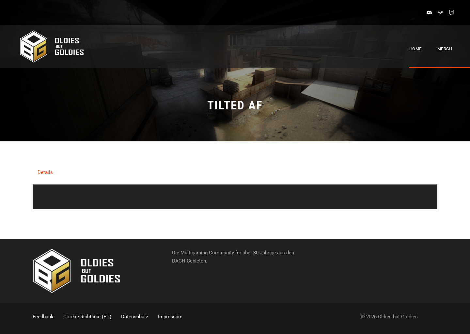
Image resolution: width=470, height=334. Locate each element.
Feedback (43, 317)
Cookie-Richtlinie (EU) (87, 317)
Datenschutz (134, 317)
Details (45, 172)
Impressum (170, 317)
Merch (444, 48)
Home (415, 48)
